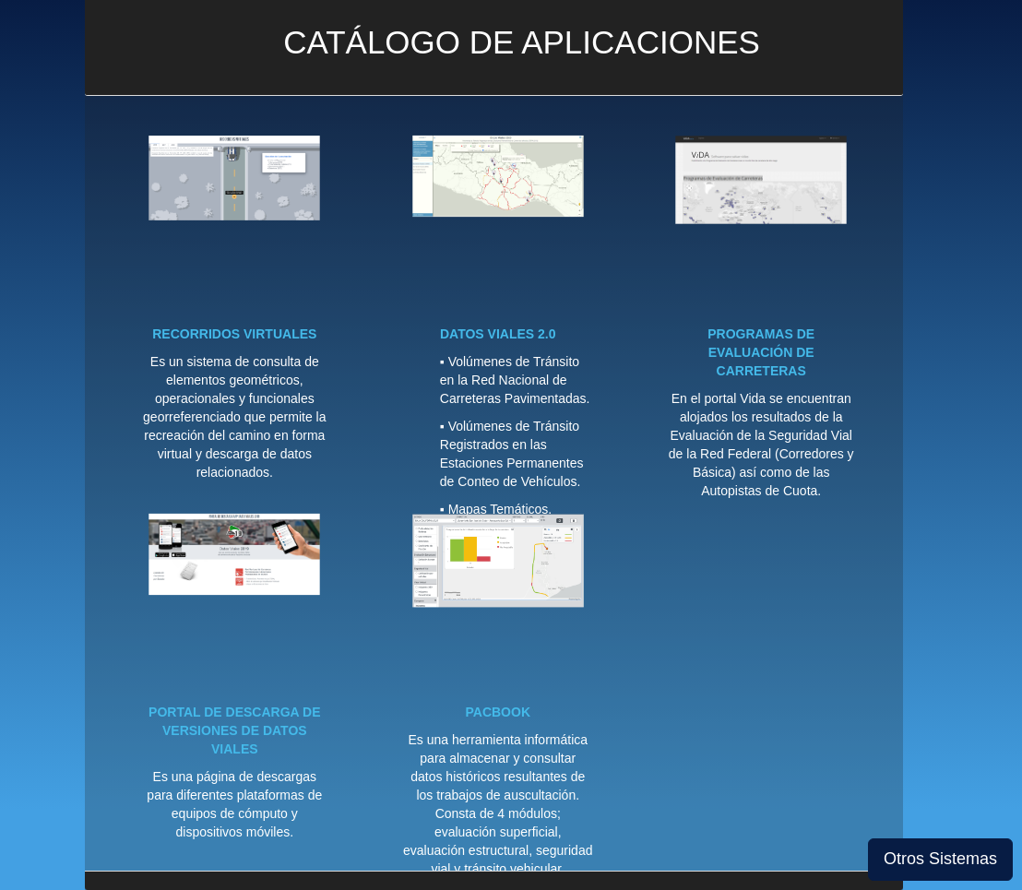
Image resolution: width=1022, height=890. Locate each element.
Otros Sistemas (940, 858)
